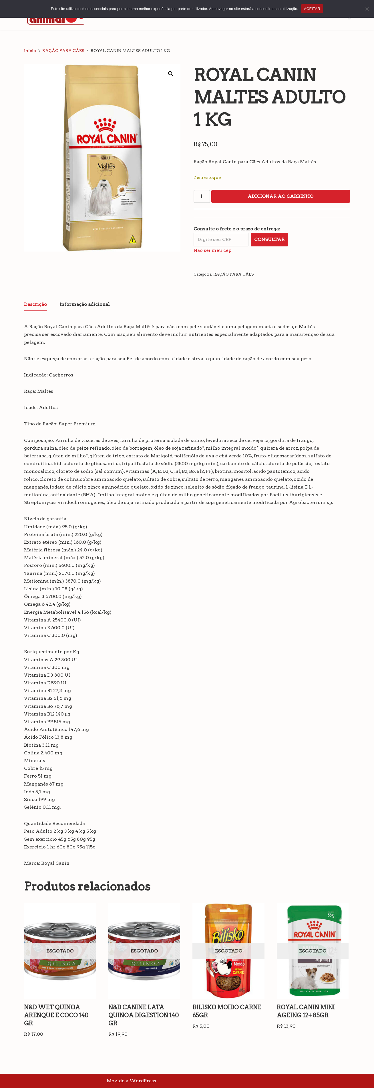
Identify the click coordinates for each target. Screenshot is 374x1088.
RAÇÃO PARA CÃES (63, 50)
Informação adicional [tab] (84, 304)
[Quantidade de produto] (202, 196)
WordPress (143, 1080)
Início (30, 50)
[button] (171, 74)
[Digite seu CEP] (221, 239)
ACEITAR (312, 9)
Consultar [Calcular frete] (269, 239)
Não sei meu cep (212, 250)
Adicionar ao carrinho (280, 196)
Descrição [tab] (35, 304)
